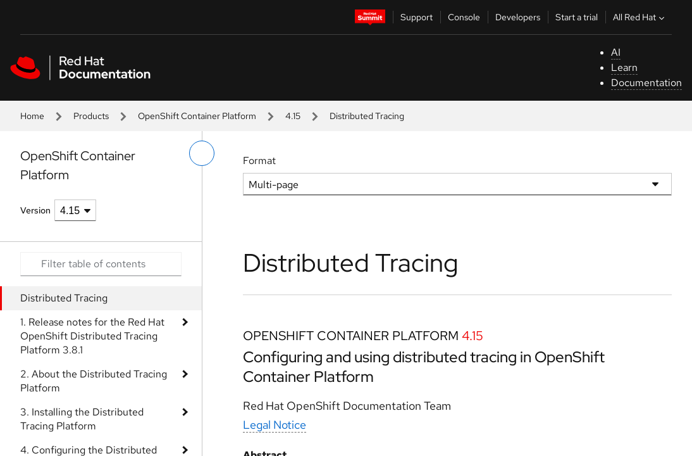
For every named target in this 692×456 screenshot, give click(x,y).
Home (32, 116)
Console (464, 17)
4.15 (292, 116)
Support (416, 17)
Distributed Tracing (64, 298)
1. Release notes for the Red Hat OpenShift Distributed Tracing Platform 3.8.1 (92, 336)
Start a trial (576, 17)
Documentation (646, 82)
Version (35, 210)
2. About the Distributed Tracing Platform (93, 381)
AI (616, 52)
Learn (624, 67)
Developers (517, 17)
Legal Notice (274, 424)
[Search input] (101, 264)
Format (259, 160)
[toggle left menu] (201, 153)
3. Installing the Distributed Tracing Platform (82, 419)
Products (91, 116)
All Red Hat (640, 17)
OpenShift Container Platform (197, 116)
